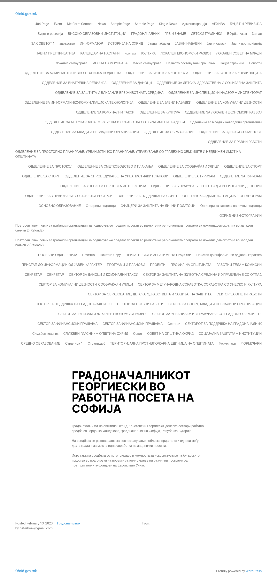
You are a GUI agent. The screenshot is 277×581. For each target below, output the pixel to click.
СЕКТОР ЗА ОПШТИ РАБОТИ (239, 292)
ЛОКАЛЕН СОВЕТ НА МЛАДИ (239, 51)
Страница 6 (96, 341)
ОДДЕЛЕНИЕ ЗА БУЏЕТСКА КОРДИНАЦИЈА (227, 71)
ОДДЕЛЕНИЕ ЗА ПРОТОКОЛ (50, 164)
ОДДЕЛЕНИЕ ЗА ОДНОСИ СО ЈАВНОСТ (230, 130)
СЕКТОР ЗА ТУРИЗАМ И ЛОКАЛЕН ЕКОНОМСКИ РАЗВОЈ (102, 312)
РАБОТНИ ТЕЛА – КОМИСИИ (239, 262)
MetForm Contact (80, 21)
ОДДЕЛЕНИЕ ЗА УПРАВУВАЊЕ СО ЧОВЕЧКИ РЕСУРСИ (69, 194)
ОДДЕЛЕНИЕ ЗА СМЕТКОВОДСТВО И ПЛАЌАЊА (115, 164)
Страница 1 (74, 341)
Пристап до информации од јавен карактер (229, 253)
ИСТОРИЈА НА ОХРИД (125, 41)
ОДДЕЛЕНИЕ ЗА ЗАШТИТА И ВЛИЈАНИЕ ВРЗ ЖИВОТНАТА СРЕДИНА (109, 90)
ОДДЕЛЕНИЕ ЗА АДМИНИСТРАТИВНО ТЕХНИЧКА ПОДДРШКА (73, 71)
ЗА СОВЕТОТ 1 (43, 41)
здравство (67, 41)
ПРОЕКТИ (158, 262)
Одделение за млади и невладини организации (226, 120)
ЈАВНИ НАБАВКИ (188, 41)
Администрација (194, 21)
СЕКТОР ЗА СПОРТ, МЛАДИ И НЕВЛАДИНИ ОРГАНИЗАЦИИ (215, 302)
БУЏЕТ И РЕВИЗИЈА (246, 21)
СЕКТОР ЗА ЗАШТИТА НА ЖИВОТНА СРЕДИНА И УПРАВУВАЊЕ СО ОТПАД (202, 272)
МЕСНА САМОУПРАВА (110, 61)
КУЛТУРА (148, 51)
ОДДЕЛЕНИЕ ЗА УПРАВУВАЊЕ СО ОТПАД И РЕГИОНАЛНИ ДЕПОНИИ (206, 184)
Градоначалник (68, 521)
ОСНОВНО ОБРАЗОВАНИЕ (60, 203)
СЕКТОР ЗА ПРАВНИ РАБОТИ (140, 302)
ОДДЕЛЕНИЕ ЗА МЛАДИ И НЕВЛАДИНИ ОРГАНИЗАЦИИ (95, 130)
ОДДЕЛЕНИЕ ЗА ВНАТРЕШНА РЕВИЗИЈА (74, 80)
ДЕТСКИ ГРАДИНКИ (206, 31)
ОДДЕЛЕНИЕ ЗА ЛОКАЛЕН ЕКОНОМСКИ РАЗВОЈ (223, 110)
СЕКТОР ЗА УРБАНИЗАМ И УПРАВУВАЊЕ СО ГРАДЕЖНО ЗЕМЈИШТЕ (207, 312)
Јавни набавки (159, 41)
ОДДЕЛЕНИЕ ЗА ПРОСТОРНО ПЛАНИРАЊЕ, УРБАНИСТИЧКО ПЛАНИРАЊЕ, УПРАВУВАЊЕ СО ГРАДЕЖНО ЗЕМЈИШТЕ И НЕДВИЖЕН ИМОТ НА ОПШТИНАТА (128, 152)
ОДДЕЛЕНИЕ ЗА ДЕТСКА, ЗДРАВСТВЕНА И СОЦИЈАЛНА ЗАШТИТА (209, 80)
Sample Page (120, 21)
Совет (137, 331)
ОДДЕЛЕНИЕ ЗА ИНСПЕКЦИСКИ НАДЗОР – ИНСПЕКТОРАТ (215, 90)
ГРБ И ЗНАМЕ (175, 31)
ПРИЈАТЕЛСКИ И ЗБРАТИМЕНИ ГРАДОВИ (158, 253)
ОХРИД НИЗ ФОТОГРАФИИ (241, 213)
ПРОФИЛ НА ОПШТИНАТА (190, 262)
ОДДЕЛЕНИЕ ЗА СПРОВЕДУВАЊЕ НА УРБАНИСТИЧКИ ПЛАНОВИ (116, 174)
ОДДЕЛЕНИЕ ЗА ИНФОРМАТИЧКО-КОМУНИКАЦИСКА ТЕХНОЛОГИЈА (78, 100)
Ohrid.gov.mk (26, 12)
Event (58, 21)
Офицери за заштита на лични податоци (231, 203)
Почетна (88, 253)
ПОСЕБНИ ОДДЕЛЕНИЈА (57, 253)
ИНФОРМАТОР (91, 41)
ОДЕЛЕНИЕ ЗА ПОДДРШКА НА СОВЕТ (147, 194)
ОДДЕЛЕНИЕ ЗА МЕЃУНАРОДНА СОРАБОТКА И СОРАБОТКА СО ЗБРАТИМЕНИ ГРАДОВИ (115, 120)
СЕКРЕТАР (33, 272)
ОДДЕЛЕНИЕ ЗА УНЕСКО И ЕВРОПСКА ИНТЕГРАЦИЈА (103, 184)
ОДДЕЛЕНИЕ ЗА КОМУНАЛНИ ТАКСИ (105, 110)
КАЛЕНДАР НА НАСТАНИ (100, 51)
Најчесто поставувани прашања (190, 61)
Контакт (131, 51)
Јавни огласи (216, 41)
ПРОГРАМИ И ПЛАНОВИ (126, 262)
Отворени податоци (101, 203)
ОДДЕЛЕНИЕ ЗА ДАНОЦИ (131, 80)
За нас (257, 31)
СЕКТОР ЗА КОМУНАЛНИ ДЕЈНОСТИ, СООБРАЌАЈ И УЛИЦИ (86, 282)
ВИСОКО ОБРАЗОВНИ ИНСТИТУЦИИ (97, 31)
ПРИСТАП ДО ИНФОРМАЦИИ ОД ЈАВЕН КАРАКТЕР (62, 262)
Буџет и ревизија (50, 31)
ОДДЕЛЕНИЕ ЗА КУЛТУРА (159, 110)
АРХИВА (218, 21)
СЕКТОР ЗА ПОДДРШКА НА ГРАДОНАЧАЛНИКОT (74, 302)
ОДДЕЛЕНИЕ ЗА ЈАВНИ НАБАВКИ (164, 100)
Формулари (227, 341)
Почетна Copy (110, 253)
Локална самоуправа (71, 61)
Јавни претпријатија (246, 41)
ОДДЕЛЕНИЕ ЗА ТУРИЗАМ (194, 174)
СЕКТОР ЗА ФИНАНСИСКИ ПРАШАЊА (68, 321)
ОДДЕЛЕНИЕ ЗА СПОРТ (243, 164)
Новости (255, 61)
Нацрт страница (232, 61)
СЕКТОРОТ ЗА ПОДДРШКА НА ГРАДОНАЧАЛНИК (223, 321)
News (102, 21)
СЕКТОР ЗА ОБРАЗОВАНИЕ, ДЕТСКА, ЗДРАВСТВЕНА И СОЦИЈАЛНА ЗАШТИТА (149, 292)
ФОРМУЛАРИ (251, 341)
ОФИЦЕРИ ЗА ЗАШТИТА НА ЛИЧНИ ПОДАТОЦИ (158, 203)
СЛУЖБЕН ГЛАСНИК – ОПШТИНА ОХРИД (95, 331)
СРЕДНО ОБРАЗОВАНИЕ (40, 341)
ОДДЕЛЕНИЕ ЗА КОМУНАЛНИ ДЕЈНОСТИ (229, 100)
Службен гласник (45, 331)
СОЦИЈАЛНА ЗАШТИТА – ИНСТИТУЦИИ (230, 331)
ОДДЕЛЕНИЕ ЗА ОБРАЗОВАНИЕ (169, 130)
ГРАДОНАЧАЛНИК (145, 31)
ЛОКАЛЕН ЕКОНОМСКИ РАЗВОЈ (186, 51)
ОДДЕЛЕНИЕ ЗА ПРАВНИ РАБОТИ (235, 139)
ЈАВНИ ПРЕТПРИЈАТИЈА (55, 51)
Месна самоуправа (147, 61)
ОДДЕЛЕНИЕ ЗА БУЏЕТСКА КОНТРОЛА (157, 71)
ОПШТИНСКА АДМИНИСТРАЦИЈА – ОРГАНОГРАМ (222, 194)
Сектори (174, 321)
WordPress (254, 569)
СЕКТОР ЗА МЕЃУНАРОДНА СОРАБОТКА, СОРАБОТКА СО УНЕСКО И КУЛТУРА (200, 282)
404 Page (42, 21)
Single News (168, 21)
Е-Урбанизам (237, 31)
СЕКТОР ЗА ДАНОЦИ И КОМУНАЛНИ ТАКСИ (103, 272)
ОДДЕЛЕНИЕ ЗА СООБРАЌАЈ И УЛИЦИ (188, 164)
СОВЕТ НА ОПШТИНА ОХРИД (170, 331)
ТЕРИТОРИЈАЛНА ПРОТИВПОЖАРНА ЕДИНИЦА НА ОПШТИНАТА (162, 341)
